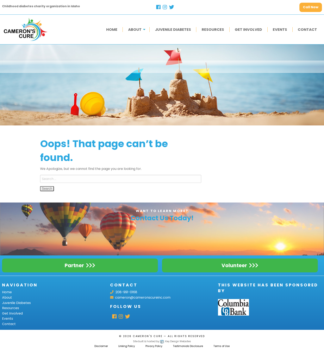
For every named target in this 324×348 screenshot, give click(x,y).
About (7, 297)
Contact (9, 324)
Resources (10, 308)
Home (7, 292)
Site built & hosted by (162, 341)
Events (7, 318)
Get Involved (12, 313)
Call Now (310, 7)
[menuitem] (112, 29)
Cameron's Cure (148, 336)
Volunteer (234, 265)
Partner (74, 265)
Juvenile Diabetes (16, 302)
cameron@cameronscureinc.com (140, 297)
